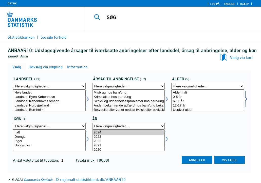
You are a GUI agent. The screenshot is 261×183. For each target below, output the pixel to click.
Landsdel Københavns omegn (49, 101)
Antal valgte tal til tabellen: (36, 160)
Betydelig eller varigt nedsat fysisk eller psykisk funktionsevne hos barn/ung (128, 110)
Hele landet (49, 92)
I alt (49, 132)
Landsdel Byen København (49, 97)
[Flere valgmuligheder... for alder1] (207, 86)
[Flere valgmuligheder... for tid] (128, 126)
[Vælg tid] (128, 140)
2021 (128, 145)
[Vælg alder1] (207, 100)
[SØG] (174, 17)
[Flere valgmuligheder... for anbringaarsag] (128, 86)
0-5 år (207, 97)
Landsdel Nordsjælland (49, 105)
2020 (128, 150)
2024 (128, 132)
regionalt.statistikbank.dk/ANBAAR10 (93, 179)
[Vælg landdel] (49, 100)
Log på (214, 4)
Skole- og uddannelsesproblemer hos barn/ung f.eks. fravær (128, 101)
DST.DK (12, 3)
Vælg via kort (241, 57)
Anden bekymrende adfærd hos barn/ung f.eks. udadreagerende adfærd (128, 105)
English (229, 4)
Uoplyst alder (207, 110)
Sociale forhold (54, 37)
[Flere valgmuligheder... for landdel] (49, 86)
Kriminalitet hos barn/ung (128, 97)
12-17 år (207, 105)
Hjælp (244, 4)
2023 (128, 137)
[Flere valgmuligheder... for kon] (49, 126)
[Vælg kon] (49, 140)
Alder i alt (207, 92)
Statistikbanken (21, 37)
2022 (128, 141)
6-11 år (207, 101)
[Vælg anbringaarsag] (128, 100)
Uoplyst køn (49, 145)
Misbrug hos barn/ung (128, 92)
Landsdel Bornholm (49, 110)
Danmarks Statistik (38, 179)
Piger (49, 141)
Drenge (49, 137)
